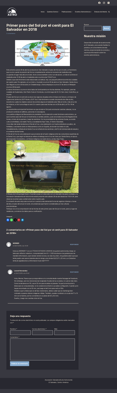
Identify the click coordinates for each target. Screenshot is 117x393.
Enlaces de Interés (100, 12)
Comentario (14, 341)
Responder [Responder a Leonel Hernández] (74, 273)
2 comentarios (10, 33)
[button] (58, 11)
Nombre (13, 333)
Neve (8, 391)
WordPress (29, 391)
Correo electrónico (39, 333)
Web (55, 333)
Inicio (43, 12)
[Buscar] (109, 11)
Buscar (86, 24)
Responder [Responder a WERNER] (74, 245)
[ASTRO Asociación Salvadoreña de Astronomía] (11, 11)
